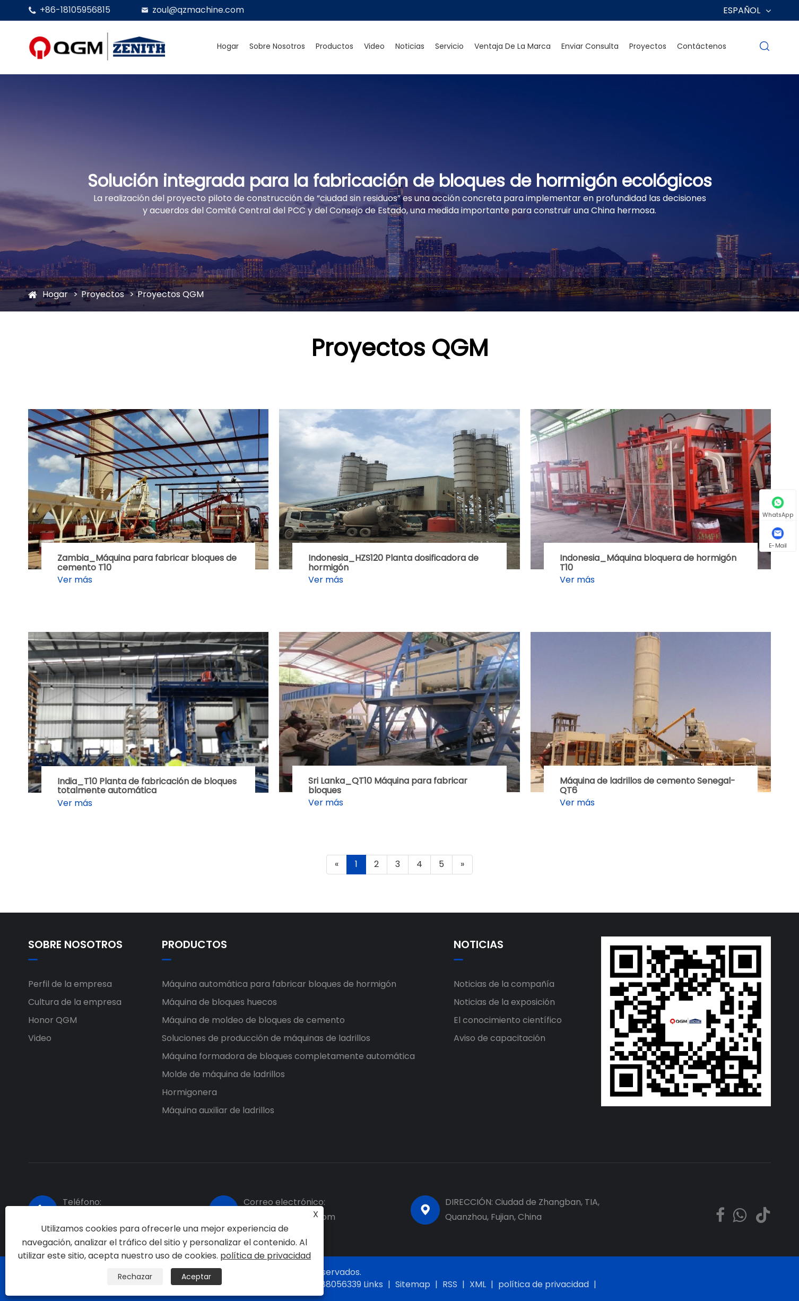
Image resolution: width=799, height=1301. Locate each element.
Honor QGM (52, 1020)
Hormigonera (189, 1092)
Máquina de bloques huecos (219, 1002)
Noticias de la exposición (504, 1002)
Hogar (228, 46)
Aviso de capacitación (499, 1038)
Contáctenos (701, 46)
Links (373, 1284)
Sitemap (412, 1284)
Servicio (449, 46)
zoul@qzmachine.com (198, 10)
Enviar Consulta (590, 46)
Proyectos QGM (170, 294)
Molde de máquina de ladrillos (223, 1074)
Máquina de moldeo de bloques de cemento (253, 1020)
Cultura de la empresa (74, 1002)
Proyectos (647, 46)
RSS (449, 1284)
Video (374, 46)
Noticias (409, 46)
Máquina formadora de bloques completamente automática (288, 1056)
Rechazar (135, 1276)
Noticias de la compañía (504, 984)
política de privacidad (543, 1284)
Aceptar (196, 1276)
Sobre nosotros (277, 46)
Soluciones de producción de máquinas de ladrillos (266, 1038)
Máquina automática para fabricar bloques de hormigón (279, 984)
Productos (334, 46)
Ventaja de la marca (512, 46)
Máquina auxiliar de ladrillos (218, 1110)
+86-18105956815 (75, 10)
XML (478, 1284)
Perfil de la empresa (70, 984)
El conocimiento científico (508, 1020)
